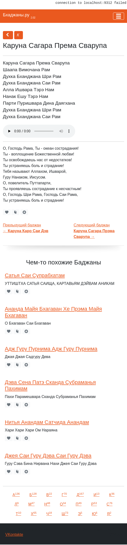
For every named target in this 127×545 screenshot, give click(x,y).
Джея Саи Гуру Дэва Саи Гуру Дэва (48, 456)
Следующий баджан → (94, 231)
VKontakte (14, 534)
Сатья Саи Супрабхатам (35, 275)
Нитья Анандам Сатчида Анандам (47, 422)
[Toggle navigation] (118, 16)
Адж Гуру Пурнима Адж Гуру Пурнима (51, 349)
